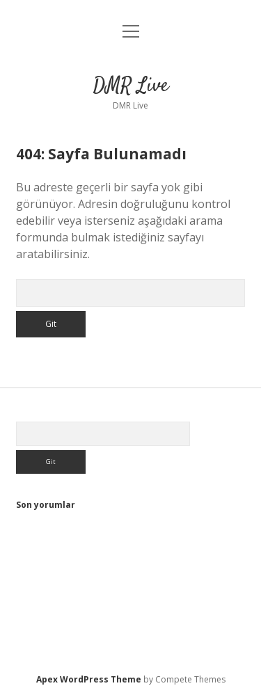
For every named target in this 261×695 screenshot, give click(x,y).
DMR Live (130, 86)
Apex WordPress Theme (88, 679)
